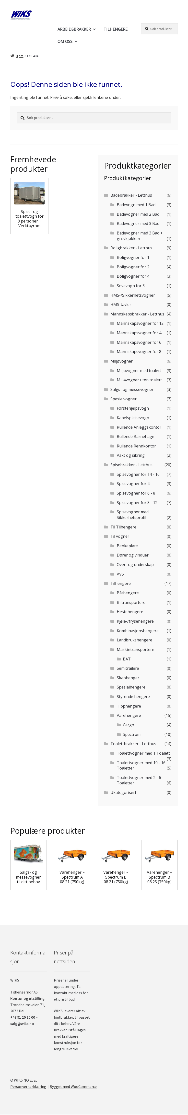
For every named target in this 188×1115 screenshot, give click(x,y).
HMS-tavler (120, 304)
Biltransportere (131, 602)
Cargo (128, 725)
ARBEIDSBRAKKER (77, 29)
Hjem (19, 56)
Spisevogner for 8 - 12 (137, 502)
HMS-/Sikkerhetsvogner (132, 295)
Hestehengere (130, 611)
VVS (120, 574)
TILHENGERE (116, 29)
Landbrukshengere (134, 640)
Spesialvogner (123, 399)
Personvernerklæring (28, 1086)
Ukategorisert (123, 792)
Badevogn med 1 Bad (136, 204)
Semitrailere (128, 668)
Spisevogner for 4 (133, 483)
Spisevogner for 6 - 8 (136, 493)
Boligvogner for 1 (133, 257)
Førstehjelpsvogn (133, 408)
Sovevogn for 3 (131, 285)
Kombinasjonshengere (138, 630)
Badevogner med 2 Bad (138, 214)
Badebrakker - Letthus (131, 195)
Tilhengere (120, 583)
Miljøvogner (121, 361)
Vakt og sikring (131, 455)
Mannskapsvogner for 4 (139, 332)
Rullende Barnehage (135, 436)
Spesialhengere (131, 687)
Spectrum (132, 734)
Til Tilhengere (123, 527)
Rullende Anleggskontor (139, 427)
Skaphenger (128, 677)
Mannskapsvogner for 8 (139, 351)
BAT (127, 659)
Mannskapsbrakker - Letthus (137, 314)
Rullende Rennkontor (136, 446)
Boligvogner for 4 (133, 276)
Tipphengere (129, 706)
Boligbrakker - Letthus (131, 248)
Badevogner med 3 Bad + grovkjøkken (140, 235)
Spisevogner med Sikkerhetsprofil (133, 514)
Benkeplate (127, 545)
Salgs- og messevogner (131, 389)
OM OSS (68, 41)
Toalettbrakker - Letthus (133, 743)
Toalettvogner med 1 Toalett (143, 753)
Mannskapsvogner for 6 (139, 342)
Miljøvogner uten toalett (139, 380)
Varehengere (129, 715)
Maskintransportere (135, 649)
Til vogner (119, 536)
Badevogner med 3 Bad (138, 223)
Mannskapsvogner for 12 (140, 323)
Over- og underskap (135, 564)
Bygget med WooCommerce (73, 1086)
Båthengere (128, 593)
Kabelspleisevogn (133, 417)
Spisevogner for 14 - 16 (138, 474)
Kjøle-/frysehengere (135, 621)
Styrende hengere (133, 696)
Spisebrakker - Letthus (131, 464)
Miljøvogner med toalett (139, 370)
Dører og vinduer (133, 555)
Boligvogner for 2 (133, 267)
